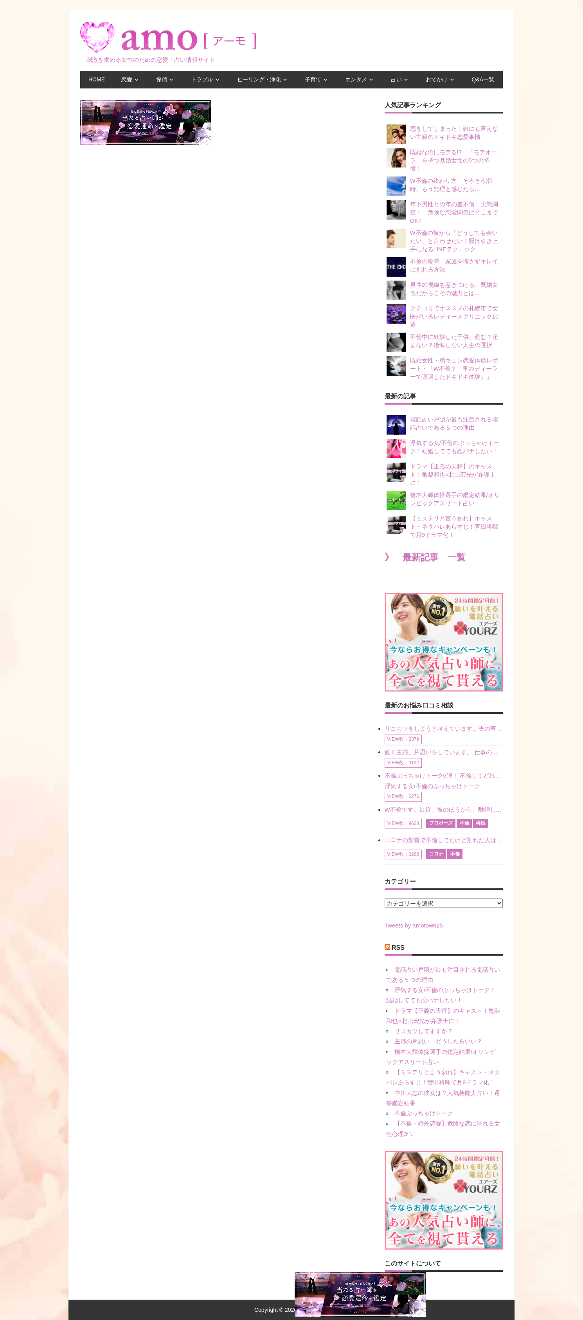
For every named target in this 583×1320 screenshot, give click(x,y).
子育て (313, 79)
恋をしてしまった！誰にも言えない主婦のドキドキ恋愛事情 (442, 134)
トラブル (202, 79)
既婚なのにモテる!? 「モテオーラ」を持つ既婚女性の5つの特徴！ (442, 160)
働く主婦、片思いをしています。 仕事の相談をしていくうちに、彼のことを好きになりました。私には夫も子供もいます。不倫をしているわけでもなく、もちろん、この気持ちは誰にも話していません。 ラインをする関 (444, 752)
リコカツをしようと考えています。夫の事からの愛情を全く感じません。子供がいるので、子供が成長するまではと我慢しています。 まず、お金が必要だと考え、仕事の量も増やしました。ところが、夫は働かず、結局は (444, 728)
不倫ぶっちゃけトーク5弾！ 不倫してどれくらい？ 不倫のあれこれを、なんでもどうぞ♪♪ (444, 775)
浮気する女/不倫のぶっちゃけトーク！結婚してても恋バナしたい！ (443, 448)
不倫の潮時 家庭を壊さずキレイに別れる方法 (442, 267)
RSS (398, 947)
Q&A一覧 (483, 79)
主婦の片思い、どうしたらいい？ (438, 1041)
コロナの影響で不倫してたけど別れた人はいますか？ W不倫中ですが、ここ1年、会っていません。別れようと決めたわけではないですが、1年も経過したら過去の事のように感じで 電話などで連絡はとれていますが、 (444, 840)
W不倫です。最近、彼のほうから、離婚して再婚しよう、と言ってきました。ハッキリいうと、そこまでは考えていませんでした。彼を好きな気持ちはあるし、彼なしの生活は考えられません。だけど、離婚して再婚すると (444, 809)
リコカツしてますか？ (423, 1031)
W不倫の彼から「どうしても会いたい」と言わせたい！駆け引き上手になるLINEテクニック (442, 240)
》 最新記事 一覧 (425, 557)
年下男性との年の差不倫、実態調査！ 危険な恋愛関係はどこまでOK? (442, 212)
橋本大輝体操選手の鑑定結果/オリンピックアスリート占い (443, 500)
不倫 (464, 823)
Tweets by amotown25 (414, 925)
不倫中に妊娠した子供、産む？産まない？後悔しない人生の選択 (442, 342)
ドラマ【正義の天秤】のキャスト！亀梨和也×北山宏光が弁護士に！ (441, 474)
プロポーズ (441, 823)
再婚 (480, 823)
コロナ (436, 854)
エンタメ (356, 79)
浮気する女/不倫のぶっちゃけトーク (432, 786)
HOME (96, 79)
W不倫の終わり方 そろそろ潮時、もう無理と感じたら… (439, 186)
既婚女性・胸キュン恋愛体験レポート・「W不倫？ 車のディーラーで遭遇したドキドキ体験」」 (442, 368)
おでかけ (437, 79)
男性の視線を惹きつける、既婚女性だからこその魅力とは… (442, 290)
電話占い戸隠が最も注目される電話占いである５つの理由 (442, 425)
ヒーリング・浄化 (259, 79)
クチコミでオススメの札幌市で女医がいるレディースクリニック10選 (443, 316)
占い (396, 79)
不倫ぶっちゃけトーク (423, 1113)
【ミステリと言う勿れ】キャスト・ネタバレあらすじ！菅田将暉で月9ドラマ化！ (442, 526)
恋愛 (126, 79)
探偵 (161, 79)
